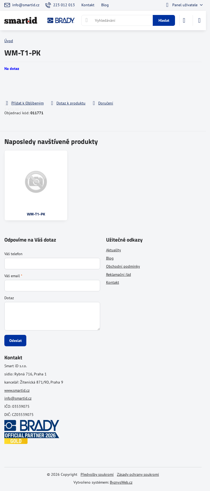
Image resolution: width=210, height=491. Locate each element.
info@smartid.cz (17, 398)
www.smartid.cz (17, 390)
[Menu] (199, 20)
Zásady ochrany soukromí (138, 474)
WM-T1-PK (36, 214)
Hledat (163, 20)
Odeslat (15, 340)
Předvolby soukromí (97, 474)
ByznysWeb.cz (121, 482)
